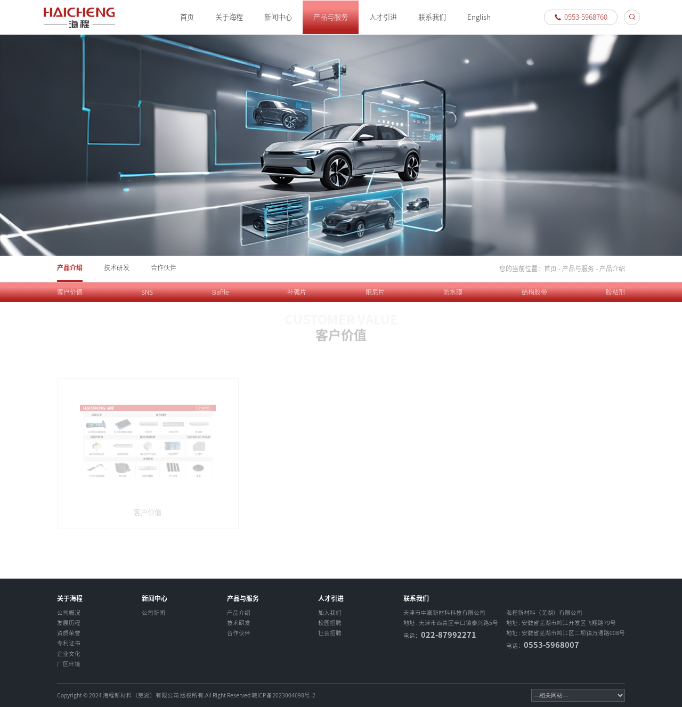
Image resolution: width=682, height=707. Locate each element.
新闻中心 (278, 17)
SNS (147, 292)
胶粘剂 (615, 292)
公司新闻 (153, 612)
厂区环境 (68, 664)
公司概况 (68, 612)
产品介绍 (70, 267)
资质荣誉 (68, 633)
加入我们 (330, 612)
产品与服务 (330, 17)
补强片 (296, 292)
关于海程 (229, 17)
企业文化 (68, 653)
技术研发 (116, 267)
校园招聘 (330, 622)
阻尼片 (375, 292)
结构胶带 (534, 292)
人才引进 (383, 17)
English (479, 17)
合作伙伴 (163, 267)
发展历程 (68, 622)
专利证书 (68, 643)
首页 (187, 17)
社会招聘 (330, 633)
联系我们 (432, 17)
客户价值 (70, 292)
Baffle (220, 292)
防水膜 (452, 292)
